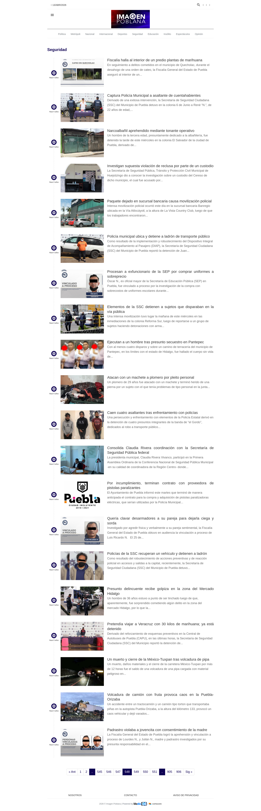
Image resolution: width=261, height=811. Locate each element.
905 (169, 771)
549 (136, 771)
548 (127, 771)
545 (99, 771)
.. (92, 771)
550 (145, 771)
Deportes (122, 34)
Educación (153, 34)
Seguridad (137, 34)
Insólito (167, 34)
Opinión (199, 34)
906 (178, 771)
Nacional (89, 34)
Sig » (188, 771)
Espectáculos (183, 34)
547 (118, 771)
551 (154, 771)
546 (108, 771)
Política (62, 34)
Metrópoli (75, 34)
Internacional (106, 34)
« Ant (72, 771)
